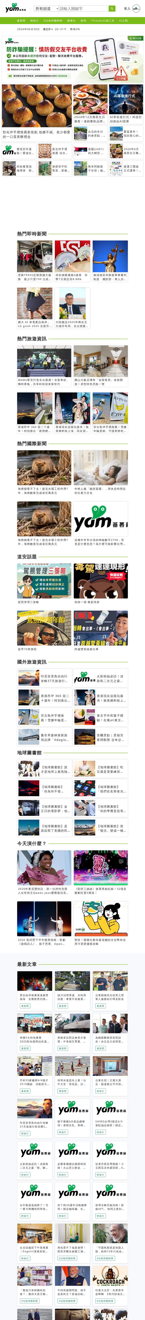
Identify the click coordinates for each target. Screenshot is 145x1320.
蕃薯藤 (15, 8)
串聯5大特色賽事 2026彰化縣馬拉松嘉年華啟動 (33, 1041)
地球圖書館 (29, 752)
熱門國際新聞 (32, 443)
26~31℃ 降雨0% (67, 29)
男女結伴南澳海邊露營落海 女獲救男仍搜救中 (34, 999)
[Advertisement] (72, 205)
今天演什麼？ (32, 843)
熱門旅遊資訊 (32, 338)
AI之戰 (123, 20)
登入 (127, 8)
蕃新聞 (21, 20)
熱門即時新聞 (32, 234)
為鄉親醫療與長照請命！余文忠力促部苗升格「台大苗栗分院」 (109, 1041)
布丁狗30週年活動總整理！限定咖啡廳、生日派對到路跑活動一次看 (72, 1208)
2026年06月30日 (28, 29)
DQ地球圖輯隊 (53, 20)
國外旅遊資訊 (32, 662)
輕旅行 (34, 20)
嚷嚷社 (71, 20)
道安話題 (27, 556)
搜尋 (83, 20)
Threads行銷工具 (102, 20)
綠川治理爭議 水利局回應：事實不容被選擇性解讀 (72, 999)
